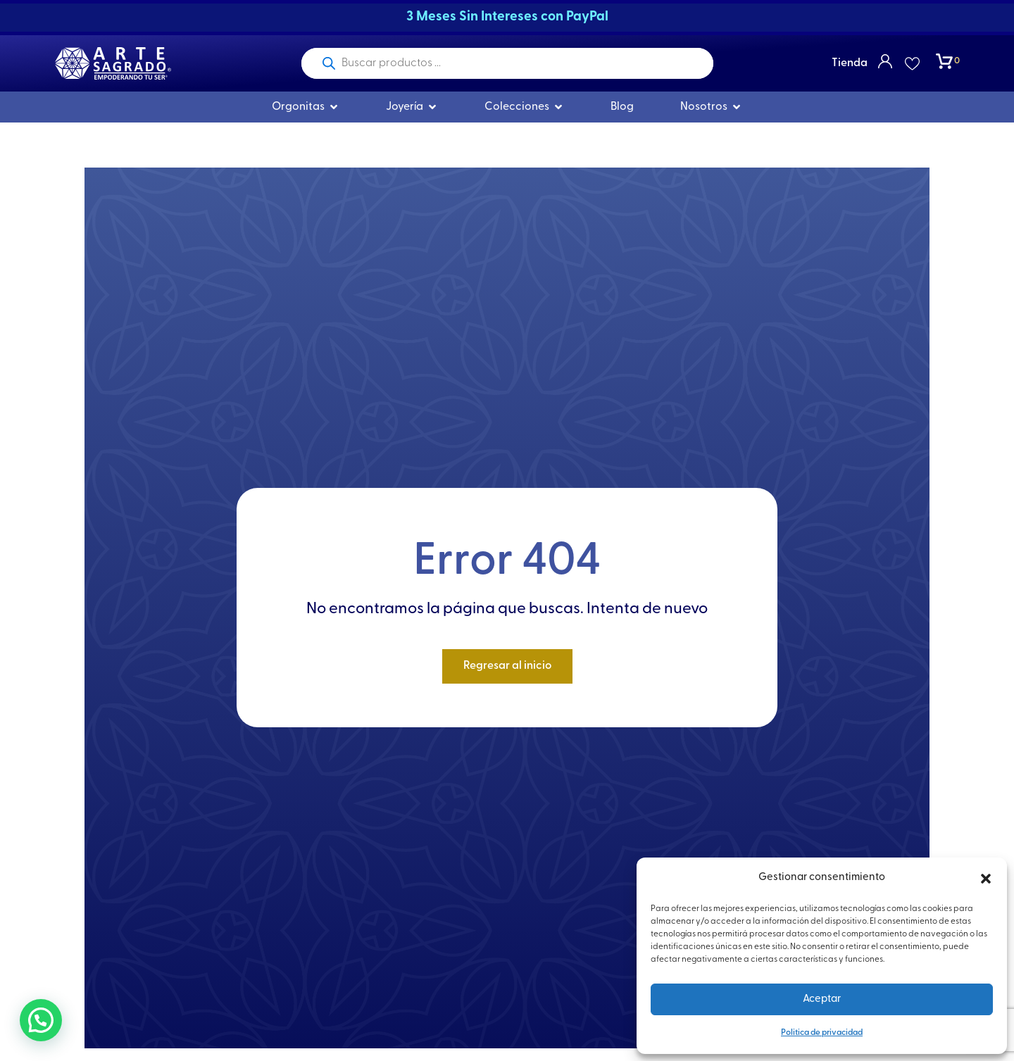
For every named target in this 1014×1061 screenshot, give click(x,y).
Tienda (850, 63)
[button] (986, 879)
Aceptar (822, 999)
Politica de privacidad (822, 1033)
